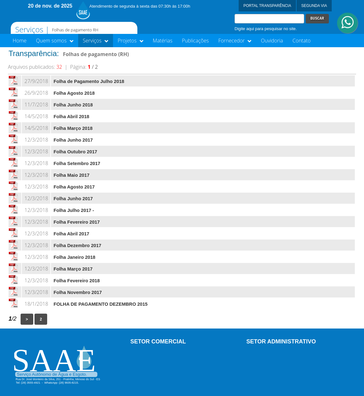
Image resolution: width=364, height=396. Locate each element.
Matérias (163, 40)
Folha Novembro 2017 (77, 292)
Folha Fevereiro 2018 (76, 280)
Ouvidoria (272, 40)
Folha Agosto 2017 (74, 186)
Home (20, 40)
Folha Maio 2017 (71, 175)
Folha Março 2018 (72, 128)
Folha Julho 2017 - (73, 210)
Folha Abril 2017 (71, 233)
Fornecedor (235, 40)
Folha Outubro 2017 (75, 151)
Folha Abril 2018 (71, 116)
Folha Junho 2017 (73, 140)
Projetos (130, 40)
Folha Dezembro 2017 (77, 245)
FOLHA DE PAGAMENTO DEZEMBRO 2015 (100, 304)
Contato (301, 40)
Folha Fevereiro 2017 (76, 222)
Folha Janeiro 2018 (74, 257)
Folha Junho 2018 (73, 104)
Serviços (95, 40)
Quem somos (54, 40)
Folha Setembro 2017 (76, 163)
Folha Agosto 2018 (74, 93)
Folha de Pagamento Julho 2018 (88, 81)
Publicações (195, 40)
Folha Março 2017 (72, 268)
